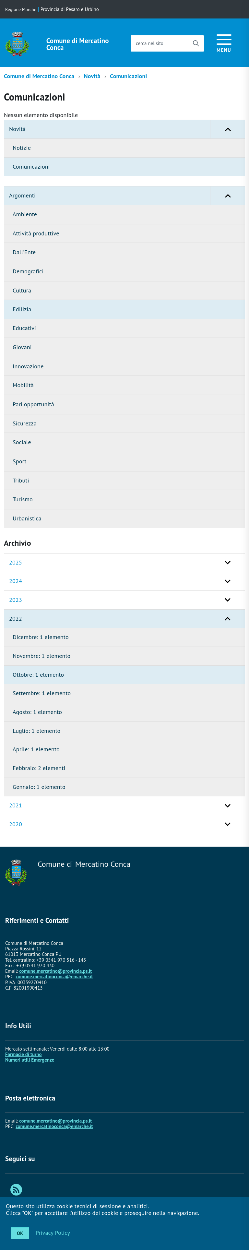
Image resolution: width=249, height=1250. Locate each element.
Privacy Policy (53, 1232)
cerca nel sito (149, 43)
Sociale (22, 442)
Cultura (22, 290)
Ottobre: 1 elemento (38, 674)
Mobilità (23, 385)
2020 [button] (15, 824)
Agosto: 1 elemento (37, 712)
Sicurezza (25, 423)
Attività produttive (36, 233)
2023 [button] (15, 599)
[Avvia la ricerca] (196, 43)
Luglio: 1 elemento (36, 730)
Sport (20, 461)
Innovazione (28, 366)
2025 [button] (15, 562)
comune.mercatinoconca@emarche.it (54, 976)
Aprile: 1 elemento (36, 749)
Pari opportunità (33, 404)
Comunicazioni (128, 76)
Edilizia (22, 309)
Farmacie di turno (23, 1054)
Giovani (22, 347)
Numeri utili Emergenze (29, 1060)
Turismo (23, 499)
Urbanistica (27, 518)
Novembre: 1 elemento (41, 656)
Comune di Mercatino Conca (77, 44)
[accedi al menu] (224, 42)
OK (20, 1233)
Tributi (21, 480)
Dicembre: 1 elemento (41, 637)
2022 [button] (15, 618)
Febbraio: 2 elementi (39, 768)
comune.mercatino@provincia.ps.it (55, 971)
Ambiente (25, 214)
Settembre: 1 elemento (42, 693)
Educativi (24, 328)
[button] (227, 129)
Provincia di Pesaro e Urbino (70, 9)
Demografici (28, 271)
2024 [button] (15, 581)
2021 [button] (15, 805)
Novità (92, 76)
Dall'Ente (24, 252)
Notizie (22, 147)
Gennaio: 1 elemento (39, 787)
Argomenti (127, 195)
